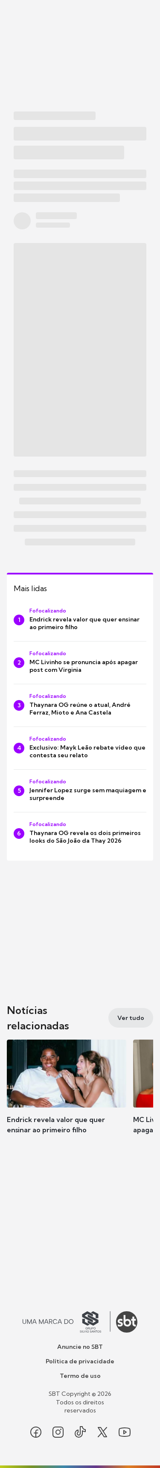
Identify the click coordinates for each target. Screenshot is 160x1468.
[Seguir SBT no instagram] (58, 1432)
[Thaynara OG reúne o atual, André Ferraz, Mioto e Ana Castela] (80, 705)
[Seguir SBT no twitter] (102, 1432)
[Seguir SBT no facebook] (36, 1432)
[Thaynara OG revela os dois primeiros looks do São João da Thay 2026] (80, 833)
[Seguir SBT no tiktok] (80, 1432)
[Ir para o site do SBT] (126, 1322)
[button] (66, 1095)
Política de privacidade (80, 1361)
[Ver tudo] (130, 1018)
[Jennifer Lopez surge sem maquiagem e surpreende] (80, 791)
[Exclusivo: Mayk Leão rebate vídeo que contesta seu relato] (80, 748)
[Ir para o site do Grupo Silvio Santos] (67, 1322)
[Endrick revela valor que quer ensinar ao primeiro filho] (80, 620)
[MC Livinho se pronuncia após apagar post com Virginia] (80, 663)
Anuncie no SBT (80, 1347)
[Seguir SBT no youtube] (124, 1432)
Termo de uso (80, 1376)
